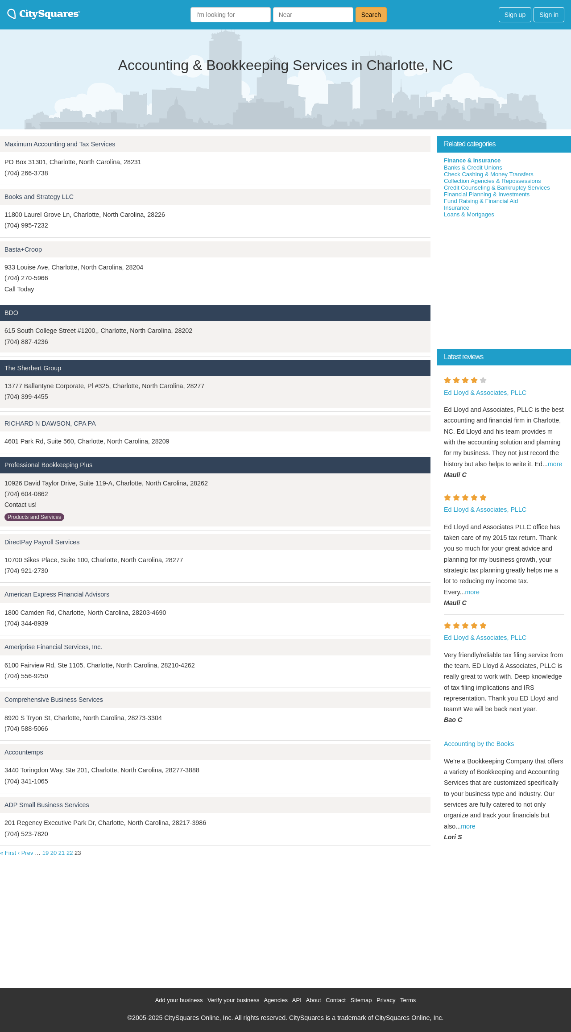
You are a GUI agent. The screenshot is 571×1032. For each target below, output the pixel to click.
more (555, 464)
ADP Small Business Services (46, 804)
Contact (336, 1000)
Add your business (179, 1000)
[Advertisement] (504, 285)
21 (61, 853)
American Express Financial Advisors (56, 594)
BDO (11, 312)
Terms (408, 1000)
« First (8, 853)
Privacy (386, 1000)
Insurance (456, 207)
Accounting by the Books (479, 743)
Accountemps (23, 752)
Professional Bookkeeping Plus (48, 464)
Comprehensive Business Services (53, 699)
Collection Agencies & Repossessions (492, 181)
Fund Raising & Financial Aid (481, 201)
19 (45, 853)
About (313, 1000)
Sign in (549, 14)
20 (53, 853)
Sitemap (361, 1000)
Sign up (515, 14)
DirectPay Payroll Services (41, 542)
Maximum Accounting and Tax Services (59, 144)
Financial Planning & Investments (487, 194)
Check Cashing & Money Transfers (489, 174)
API (297, 1000)
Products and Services (34, 517)
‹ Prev (25, 853)
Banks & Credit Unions (473, 167)
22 (69, 853)
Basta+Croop (23, 249)
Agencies (275, 1000)
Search (371, 14)
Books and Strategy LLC (39, 196)
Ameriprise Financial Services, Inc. (53, 647)
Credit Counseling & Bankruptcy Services (497, 187)
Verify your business (233, 1000)
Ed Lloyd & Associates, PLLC (485, 392)
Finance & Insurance (472, 160)
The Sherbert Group (32, 368)
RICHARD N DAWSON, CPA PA (50, 423)
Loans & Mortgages (469, 214)
